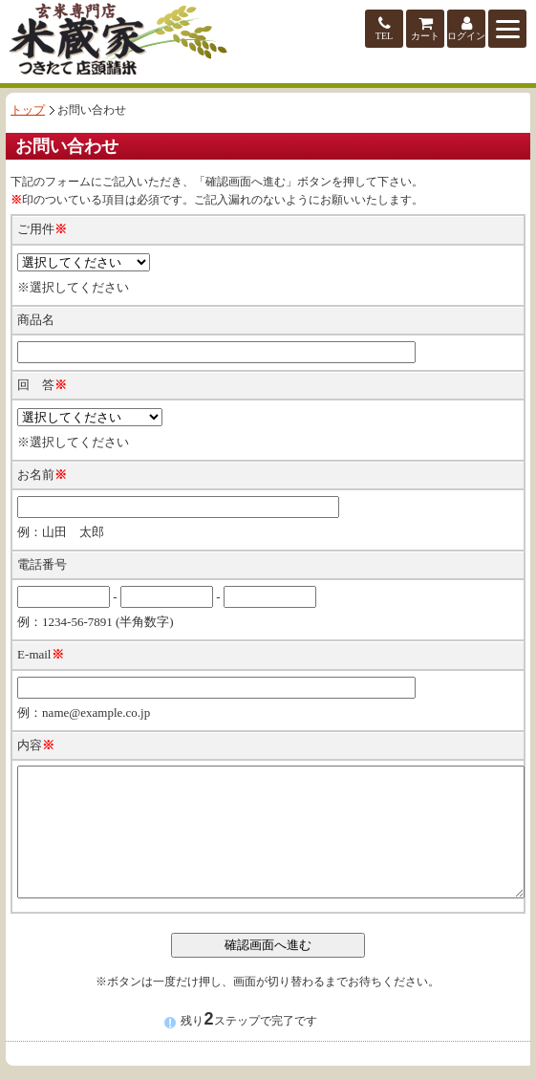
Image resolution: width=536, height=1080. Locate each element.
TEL (384, 28)
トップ (28, 110)
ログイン (466, 28)
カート (425, 28)
